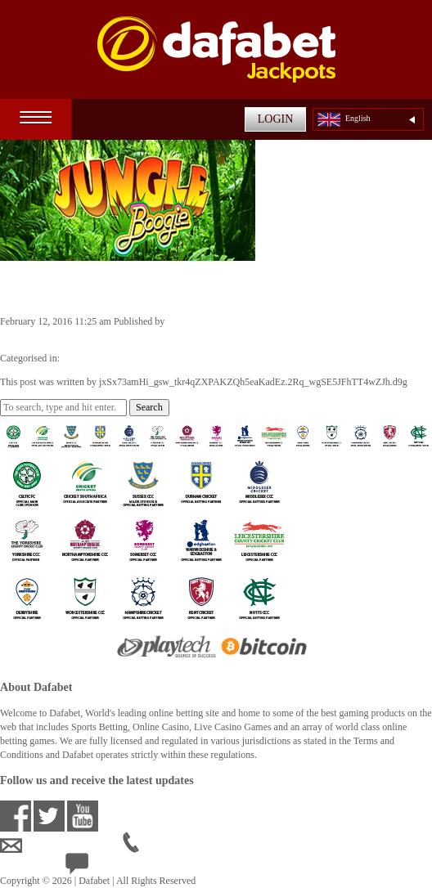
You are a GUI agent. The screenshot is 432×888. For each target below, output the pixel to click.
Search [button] (149, 407)
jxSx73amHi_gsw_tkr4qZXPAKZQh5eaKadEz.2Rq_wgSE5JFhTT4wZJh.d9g (154, 335)
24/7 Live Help (108, 866)
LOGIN (276, 119)
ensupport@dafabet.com (61, 845)
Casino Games (90, 358)
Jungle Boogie (58, 287)
